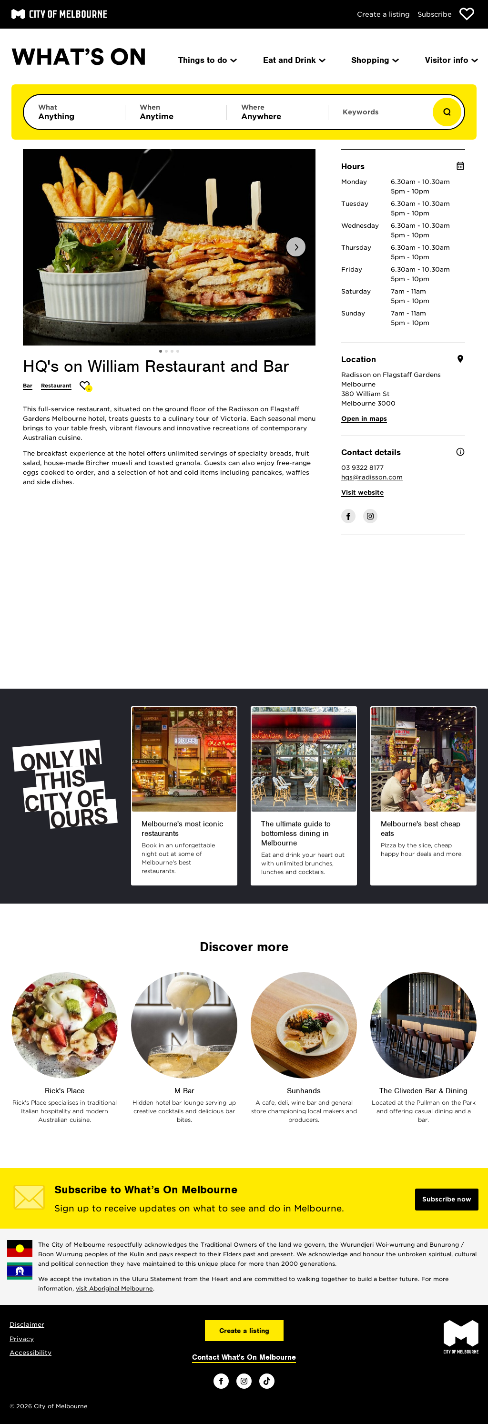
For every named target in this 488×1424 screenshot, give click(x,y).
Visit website (362, 492)
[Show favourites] (466, 14)
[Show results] (447, 112)
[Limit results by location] (277, 112)
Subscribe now (446, 1199)
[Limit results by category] (74, 112)
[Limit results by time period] (175, 112)
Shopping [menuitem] (374, 60)
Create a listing (383, 14)
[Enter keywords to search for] (379, 117)
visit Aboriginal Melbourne (114, 1288)
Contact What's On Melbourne (244, 1357)
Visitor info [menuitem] (451, 60)
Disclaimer (27, 1324)
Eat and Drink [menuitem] (293, 60)
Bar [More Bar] (27, 385)
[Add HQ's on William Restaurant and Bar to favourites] (86, 386)
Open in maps (364, 418)
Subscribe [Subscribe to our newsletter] (434, 14)
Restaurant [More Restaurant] (56, 385)
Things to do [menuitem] (206, 60)
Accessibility (30, 1352)
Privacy (22, 1339)
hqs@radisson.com (372, 477)
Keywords (360, 112)
